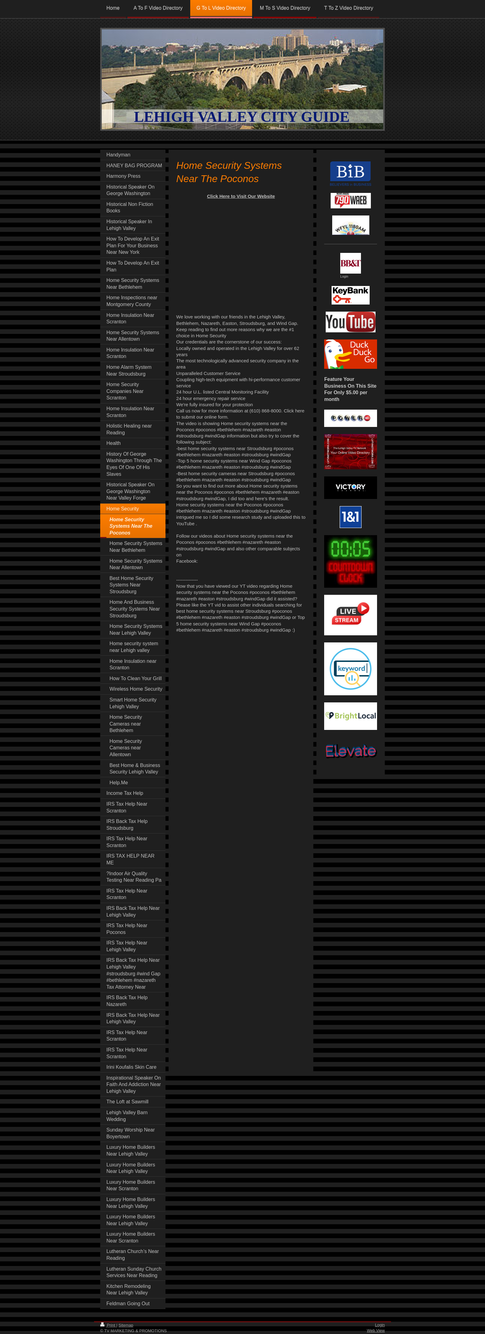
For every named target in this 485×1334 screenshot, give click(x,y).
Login (380, 1325)
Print (108, 1325)
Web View (376, 1330)
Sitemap (125, 1325)
